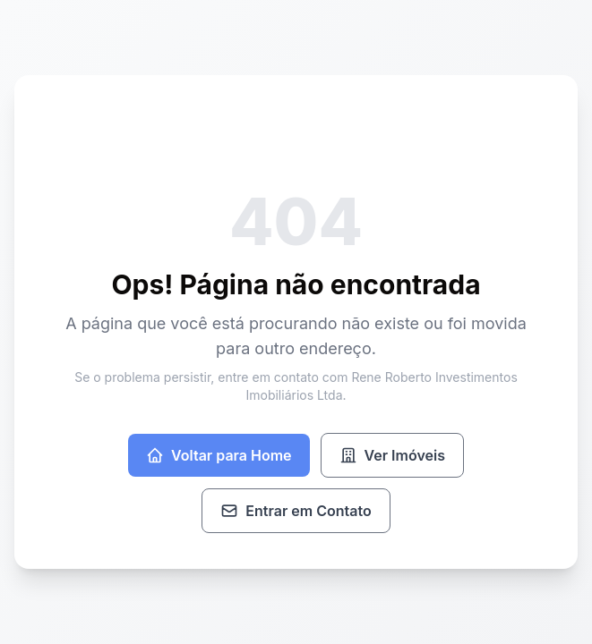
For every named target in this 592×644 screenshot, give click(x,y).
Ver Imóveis (392, 455)
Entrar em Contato (295, 511)
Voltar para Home (218, 455)
